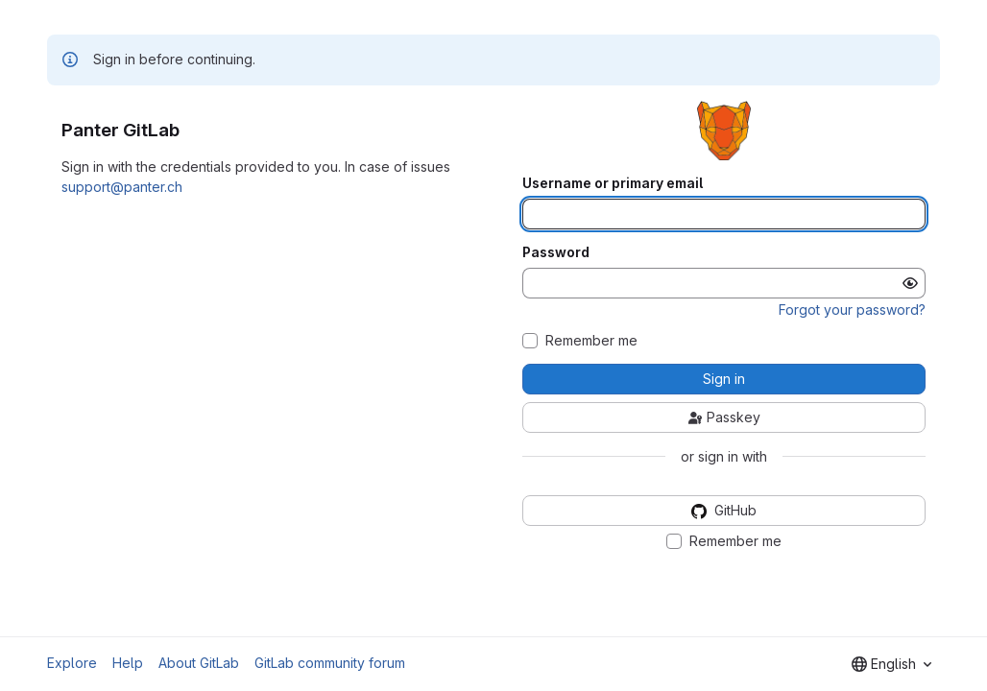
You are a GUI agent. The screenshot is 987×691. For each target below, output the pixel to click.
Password (556, 252)
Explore (72, 663)
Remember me (591, 340)
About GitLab (198, 663)
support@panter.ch (121, 187)
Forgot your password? (852, 309)
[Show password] (910, 283)
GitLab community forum (329, 663)
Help (127, 663)
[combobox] (891, 664)
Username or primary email (612, 183)
